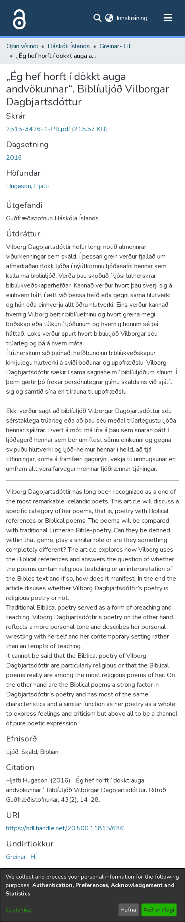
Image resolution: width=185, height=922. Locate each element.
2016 (14, 157)
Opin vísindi (22, 46)
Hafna (128, 910)
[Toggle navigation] (167, 18)
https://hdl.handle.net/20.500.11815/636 (65, 828)
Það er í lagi (158, 910)
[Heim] (17, 18)
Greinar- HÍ (115, 46)
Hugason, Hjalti (27, 186)
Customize (19, 910)
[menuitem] (109, 18)
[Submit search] (97, 18)
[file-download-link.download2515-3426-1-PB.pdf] (56, 129)
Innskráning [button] (132, 18)
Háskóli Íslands (69, 46)
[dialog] (92, 895)
